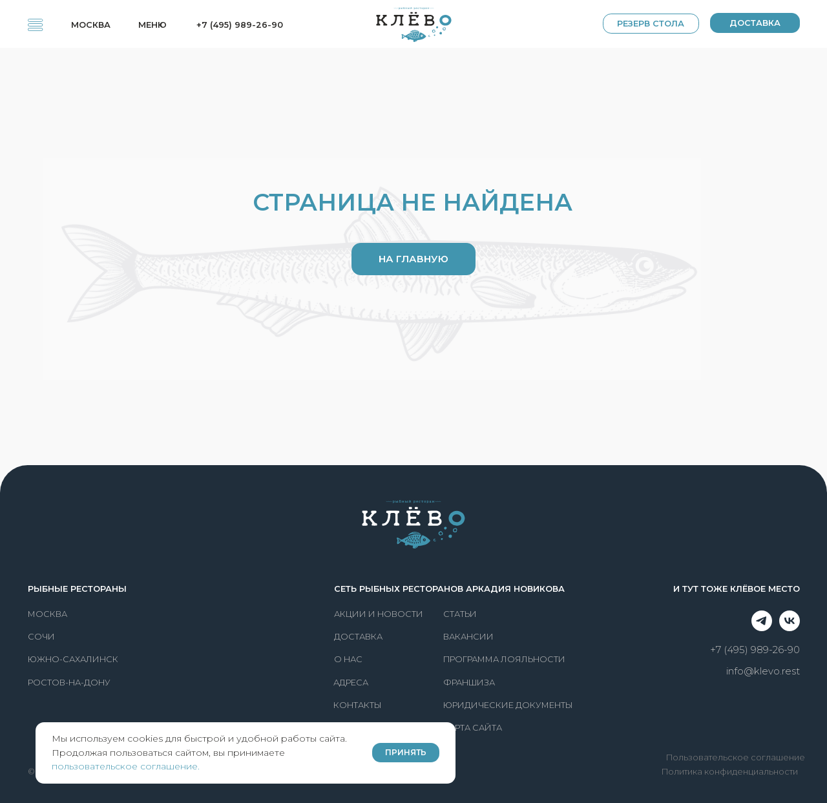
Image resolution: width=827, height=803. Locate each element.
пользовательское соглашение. (126, 766)
